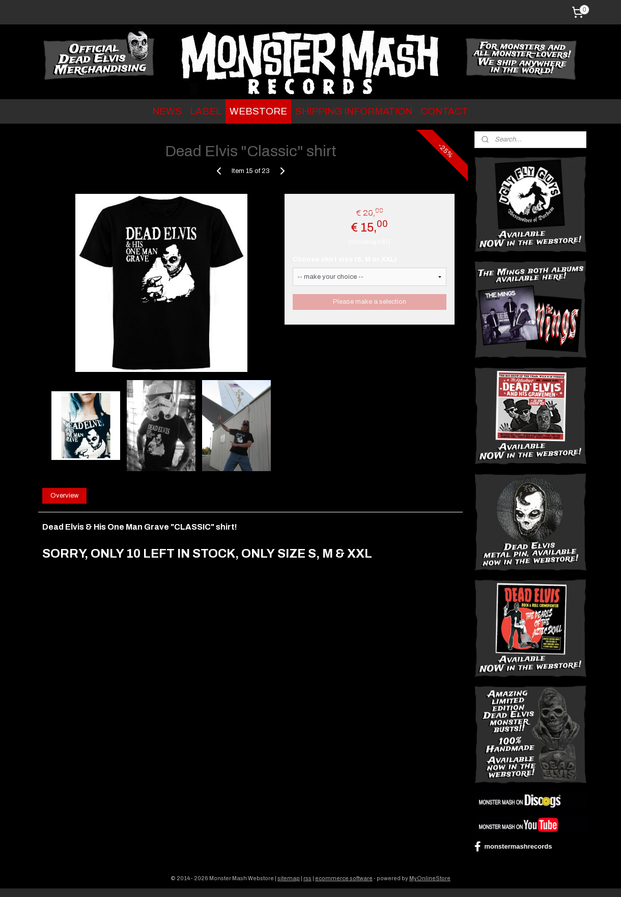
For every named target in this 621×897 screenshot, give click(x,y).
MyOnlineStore (429, 878)
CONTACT (444, 111)
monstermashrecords (513, 847)
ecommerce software (344, 878)
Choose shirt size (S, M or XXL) (345, 259)
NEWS (167, 111)
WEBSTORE (258, 111)
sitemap (288, 878)
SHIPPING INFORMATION (353, 111)
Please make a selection (369, 301)
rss (307, 878)
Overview (64, 495)
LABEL (205, 111)
